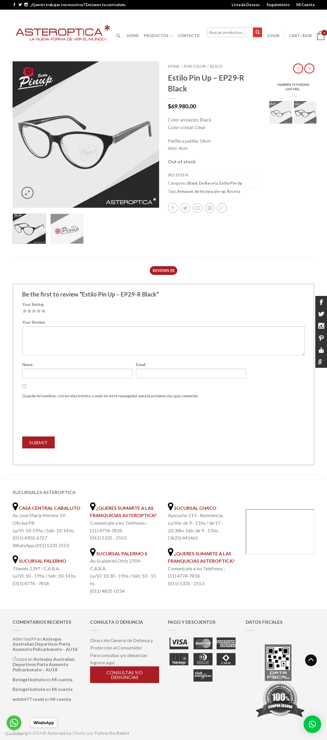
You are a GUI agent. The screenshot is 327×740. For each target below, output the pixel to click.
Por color (195, 66)
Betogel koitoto (29, 679)
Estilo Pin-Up (230, 183)
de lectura (204, 191)
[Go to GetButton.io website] (14, 734)
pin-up (220, 191)
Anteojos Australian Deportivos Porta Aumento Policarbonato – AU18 (45, 644)
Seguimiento (278, 4)
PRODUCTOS (156, 35)
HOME (133, 35)
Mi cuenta (62, 679)
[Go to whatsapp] (14, 722)
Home (174, 66)
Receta (233, 191)
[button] (312, 724)
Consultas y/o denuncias (124, 675)
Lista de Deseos (246, 4)
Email (140, 364)
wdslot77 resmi (28, 699)
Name (27, 364)
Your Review (33, 322)
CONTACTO (189, 35)
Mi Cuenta (305, 4)
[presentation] (66, 419)
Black (216, 66)
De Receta (208, 183)
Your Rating (33, 304)
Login (273, 35)
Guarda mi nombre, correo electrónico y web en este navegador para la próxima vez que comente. (110, 395)
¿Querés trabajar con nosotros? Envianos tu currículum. (78, 5)
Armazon (185, 191)
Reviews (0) (163, 270)
